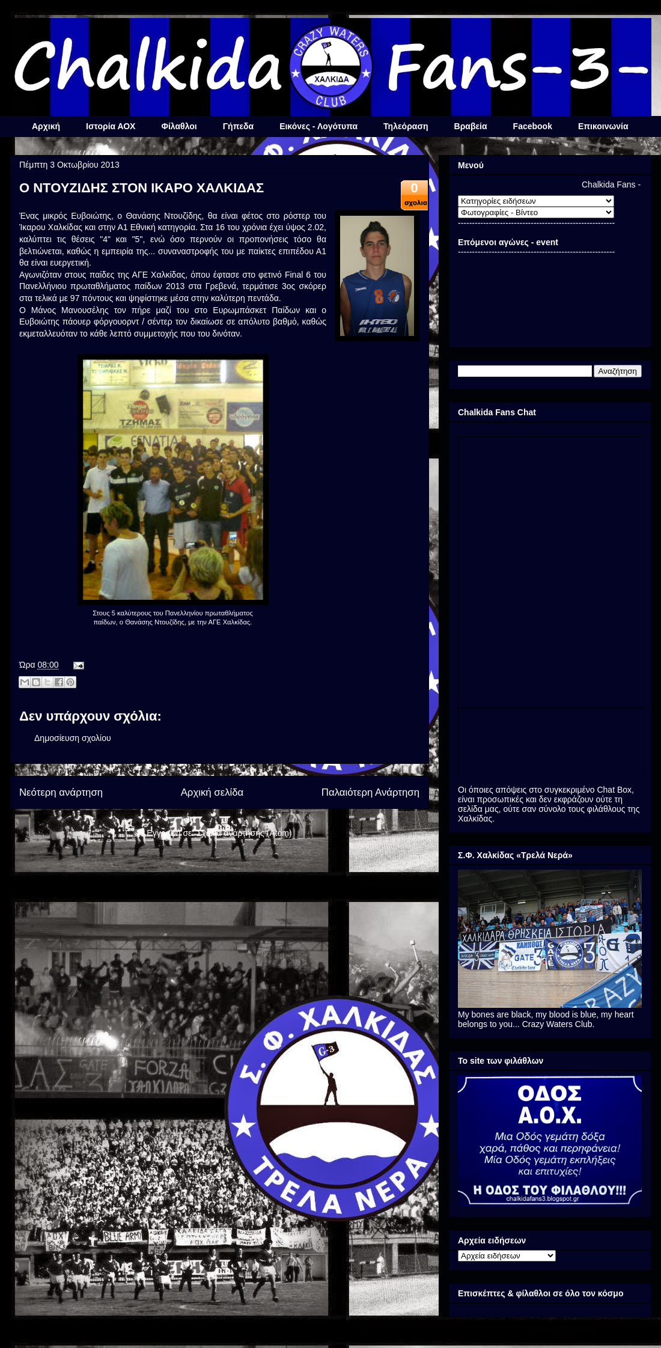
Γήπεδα (238, 126)
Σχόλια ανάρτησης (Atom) (244, 833)
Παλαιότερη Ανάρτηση (370, 792)
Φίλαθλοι (178, 126)
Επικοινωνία (603, 126)
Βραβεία (470, 126)
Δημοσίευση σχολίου (72, 738)
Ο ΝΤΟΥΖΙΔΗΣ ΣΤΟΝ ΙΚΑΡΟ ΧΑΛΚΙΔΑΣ (141, 187)
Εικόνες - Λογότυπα (318, 126)
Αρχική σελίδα (212, 792)
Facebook (532, 126)
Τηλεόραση (405, 126)
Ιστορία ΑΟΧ (110, 126)
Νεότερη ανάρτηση (61, 792)
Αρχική (46, 126)
